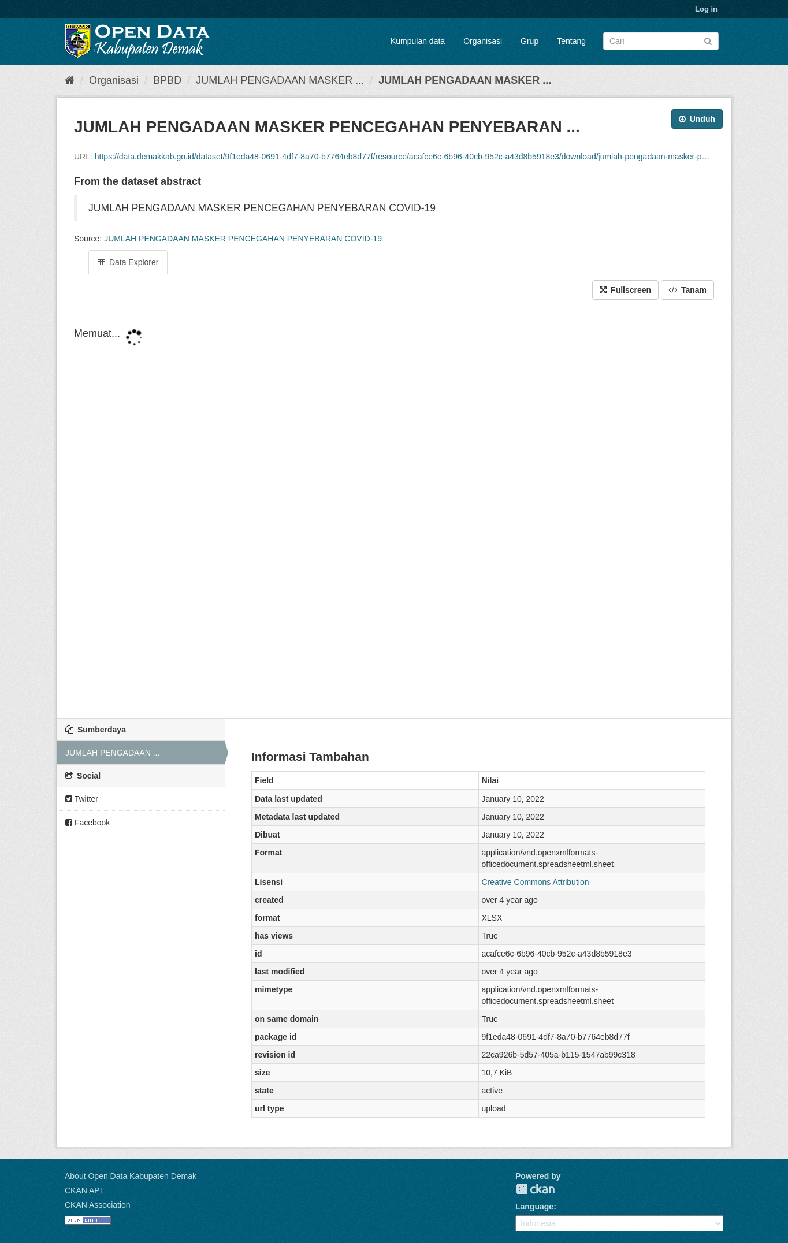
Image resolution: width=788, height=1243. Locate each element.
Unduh (697, 119)
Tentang (571, 41)
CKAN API (83, 1190)
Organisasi (482, 41)
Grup (529, 41)
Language (534, 1206)
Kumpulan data (418, 41)
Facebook (87, 822)
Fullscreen (625, 290)
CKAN (535, 1189)
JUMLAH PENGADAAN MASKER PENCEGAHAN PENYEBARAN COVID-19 (243, 238)
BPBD (167, 80)
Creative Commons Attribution (535, 882)
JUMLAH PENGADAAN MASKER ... (280, 80)
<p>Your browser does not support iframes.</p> (394, 510)
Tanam (687, 290)
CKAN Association (98, 1204)
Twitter (81, 798)
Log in (706, 9)
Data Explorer (128, 262)
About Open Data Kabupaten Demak (130, 1176)
